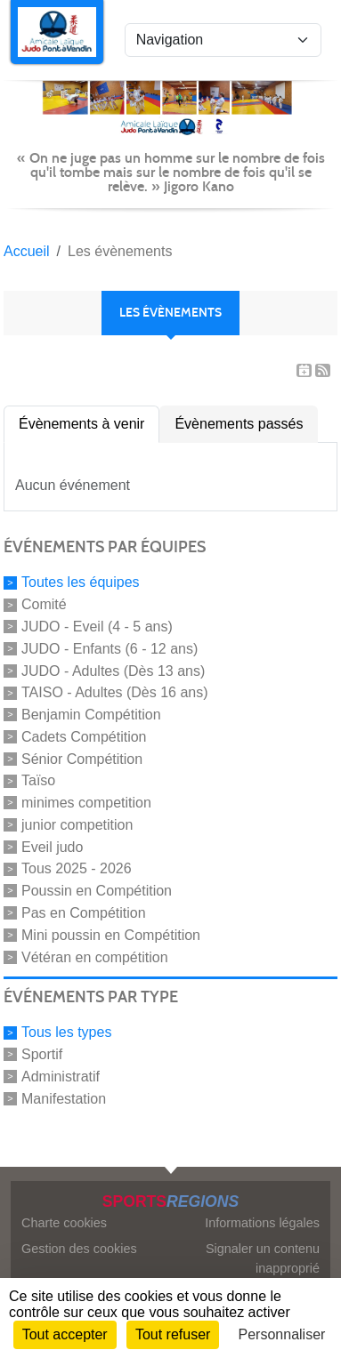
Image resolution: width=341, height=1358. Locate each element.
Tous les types (66, 1032)
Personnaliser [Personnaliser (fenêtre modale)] (282, 1334)
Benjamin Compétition (91, 714)
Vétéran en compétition (94, 956)
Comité (44, 604)
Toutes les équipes (80, 582)
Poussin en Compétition (96, 890)
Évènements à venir (81, 423)
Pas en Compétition (83, 912)
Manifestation (63, 1097)
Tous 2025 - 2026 (76, 868)
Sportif (41, 1054)
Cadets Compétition (84, 736)
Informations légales (262, 1223)
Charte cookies (64, 1223)
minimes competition (86, 802)
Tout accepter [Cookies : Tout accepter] (65, 1334)
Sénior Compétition (81, 758)
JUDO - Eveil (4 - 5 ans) (97, 626)
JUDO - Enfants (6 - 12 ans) (109, 648)
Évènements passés (239, 423)
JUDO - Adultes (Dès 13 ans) (113, 670)
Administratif (60, 1076)
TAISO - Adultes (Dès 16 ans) (114, 692)
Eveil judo (52, 846)
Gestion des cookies (79, 1248)
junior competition (77, 824)
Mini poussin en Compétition (110, 935)
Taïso (38, 780)
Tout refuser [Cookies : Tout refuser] (172, 1334)
